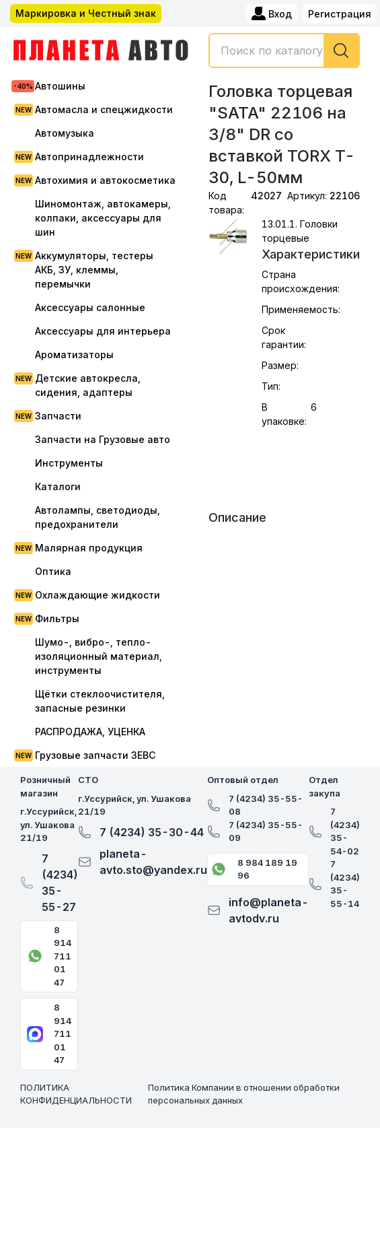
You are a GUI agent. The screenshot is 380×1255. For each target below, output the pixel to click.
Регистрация (339, 14)
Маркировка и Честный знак (85, 13)
